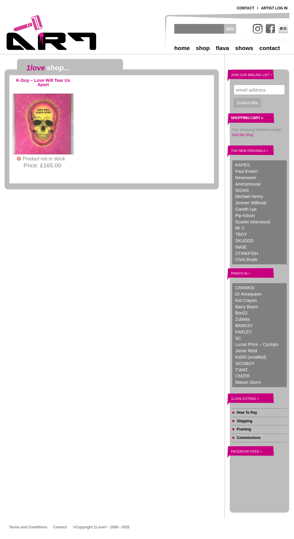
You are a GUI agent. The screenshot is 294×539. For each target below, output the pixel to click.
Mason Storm (248, 382)
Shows (244, 48)
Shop (203, 48)
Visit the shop (242, 135)
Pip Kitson (245, 215)
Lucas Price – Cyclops (256, 344)
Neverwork (245, 177)
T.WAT (241, 369)
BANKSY (244, 325)
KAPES (242, 164)
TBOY (241, 234)
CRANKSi (244, 287)
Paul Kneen (246, 171)
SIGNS (242, 190)
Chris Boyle (246, 259)
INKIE (241, 247)
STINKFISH (246, 253)
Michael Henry (249, 196)
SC (238, 338)
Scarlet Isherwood (252, 221)
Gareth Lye (246, 209)
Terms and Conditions (28, 527)
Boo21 (241, 312)
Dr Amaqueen (248, 294)
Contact (245, 8)
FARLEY (243, 332)
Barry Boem (246, 306)
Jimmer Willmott (250, 202)
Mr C (240, 228)
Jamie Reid (246, 350)
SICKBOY (245, 363)
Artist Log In (274, 8)
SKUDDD (244, 240)
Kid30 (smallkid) (250, 357)
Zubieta (242, 319)
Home (182, 48)
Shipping (244, 421)
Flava (222, 48)
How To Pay (247, 412)
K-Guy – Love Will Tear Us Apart (43, 82)
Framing (244, 429)
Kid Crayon (246, 300)
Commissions (249, 438)
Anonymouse (248, 184)
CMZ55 (242, 375)
